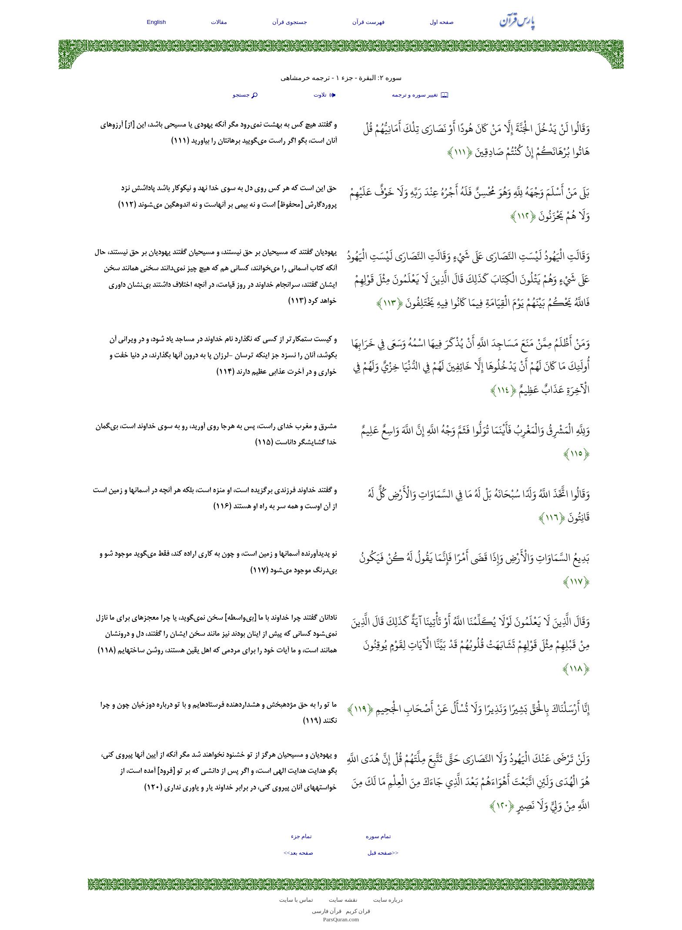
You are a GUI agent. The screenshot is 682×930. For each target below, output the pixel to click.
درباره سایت (388, 899)
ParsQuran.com (341, 919)
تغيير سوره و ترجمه (420, 95)
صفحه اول (442, 22)
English (156, 22)
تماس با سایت (296, 899)
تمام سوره (378, 836)
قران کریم (358, 911)
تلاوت (326, 95)
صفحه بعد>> (298, 852)
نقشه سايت (343, 899)
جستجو (246, 95)
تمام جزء (301, 836)
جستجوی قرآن (289, 22)
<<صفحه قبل (383, 852)
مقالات (219, 22)
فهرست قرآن (368, 22)
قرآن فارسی (326, 911)
